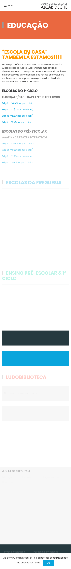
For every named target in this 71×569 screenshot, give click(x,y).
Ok (48, 562)
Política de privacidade (46, 551)
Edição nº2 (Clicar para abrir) (17, 115)
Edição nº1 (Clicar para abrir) (17, 122)
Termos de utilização (13, 551)
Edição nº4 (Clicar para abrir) (18, 103)
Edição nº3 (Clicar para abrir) (17, 109)
